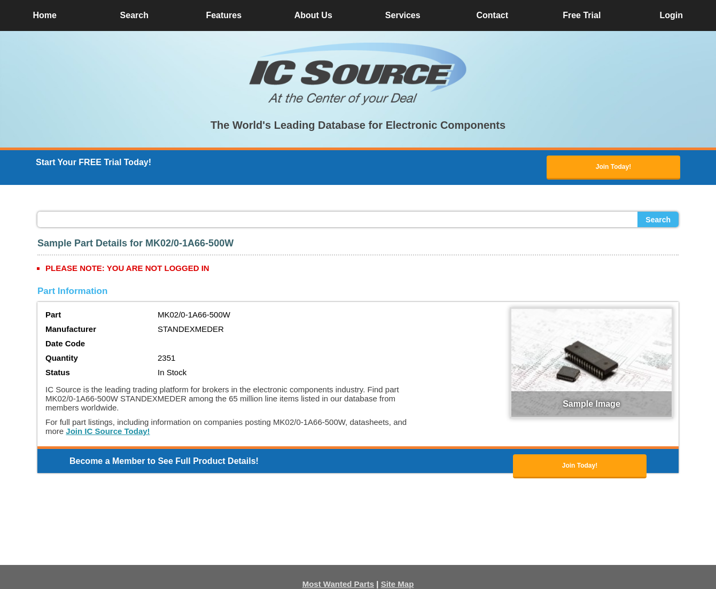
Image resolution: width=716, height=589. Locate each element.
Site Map (397, 583)
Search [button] (134, 15)
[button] (358, 74)
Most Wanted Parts (338, 583)
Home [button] (45, 15)
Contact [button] (492, 15)
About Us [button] (313, 15)
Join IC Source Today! (108, 431)
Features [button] (224, 15)
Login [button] (671, 15)
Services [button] (403, 15)
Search (658, 219)
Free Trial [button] (582, 15)
